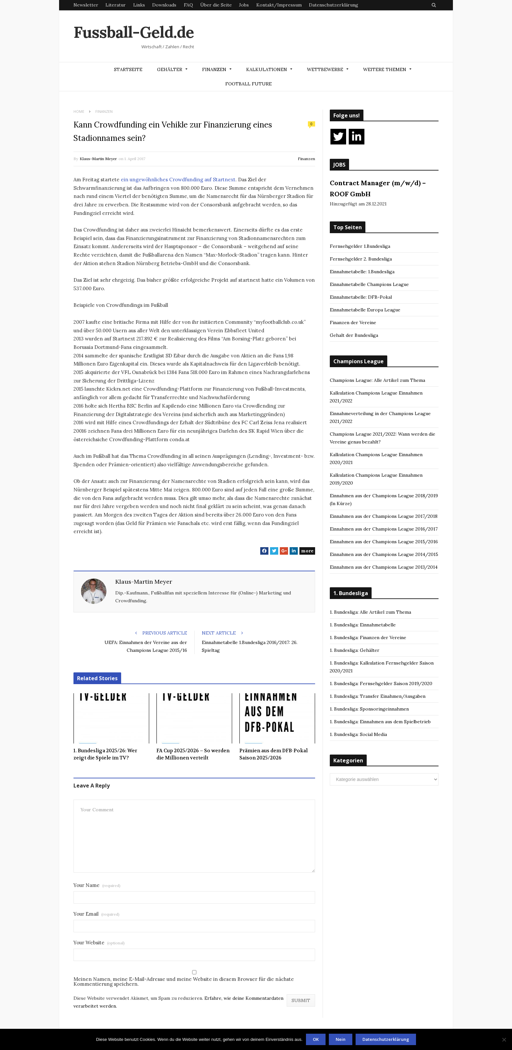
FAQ (188, 5)
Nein (340, 1039)
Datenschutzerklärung (333, 5)
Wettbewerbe (325, 69)
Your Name (96, 885)
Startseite (128, 69)
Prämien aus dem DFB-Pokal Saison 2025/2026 (273, 754)
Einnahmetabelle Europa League (365, 310)
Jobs (244, 5)
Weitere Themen (384, 69)
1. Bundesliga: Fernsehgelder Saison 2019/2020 (381, 683)
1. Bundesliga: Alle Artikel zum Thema (370, 612)
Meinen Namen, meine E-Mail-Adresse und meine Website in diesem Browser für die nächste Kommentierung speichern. (183, 981)
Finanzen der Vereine (353, 322)
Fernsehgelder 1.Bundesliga (360, 246)
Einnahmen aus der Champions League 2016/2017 (384, 529)
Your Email (96, 913)
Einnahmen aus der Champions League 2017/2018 (384, 516)
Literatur (115, 5)
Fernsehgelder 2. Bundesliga (361, 259)
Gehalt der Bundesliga (354, 335)
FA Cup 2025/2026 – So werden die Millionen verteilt (193, 754)
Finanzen (214, 69)
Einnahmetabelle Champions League (369, 284)
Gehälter (169, 69)
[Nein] (504, 1039)
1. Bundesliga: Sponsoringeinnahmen (369, 709)
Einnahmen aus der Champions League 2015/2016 (384, 542)
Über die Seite (216, 5)
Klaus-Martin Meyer (98, 158)
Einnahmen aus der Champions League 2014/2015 (384, 554)
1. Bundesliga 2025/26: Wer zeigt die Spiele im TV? (105, 754)
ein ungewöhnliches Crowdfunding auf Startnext (178, 179)
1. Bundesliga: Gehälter (354, 650)
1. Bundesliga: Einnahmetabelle (363, 625)
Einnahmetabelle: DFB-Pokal (361, 297)
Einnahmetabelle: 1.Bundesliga (362, 272)
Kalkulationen (266, 69)
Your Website (99, 942)
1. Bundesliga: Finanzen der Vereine (368, 637)
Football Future (248, 84)
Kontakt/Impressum (279, 5)
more (307, 551)
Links (139, 5)
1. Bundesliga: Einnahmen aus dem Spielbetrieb (380, 722)
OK (316, 1039)
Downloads (164, 5)
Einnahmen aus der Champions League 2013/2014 (384, 567)
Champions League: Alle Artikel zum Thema (377, 380)
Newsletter (85, 5)
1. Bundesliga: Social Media (358, 734)
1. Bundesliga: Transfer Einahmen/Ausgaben (377, 696)
